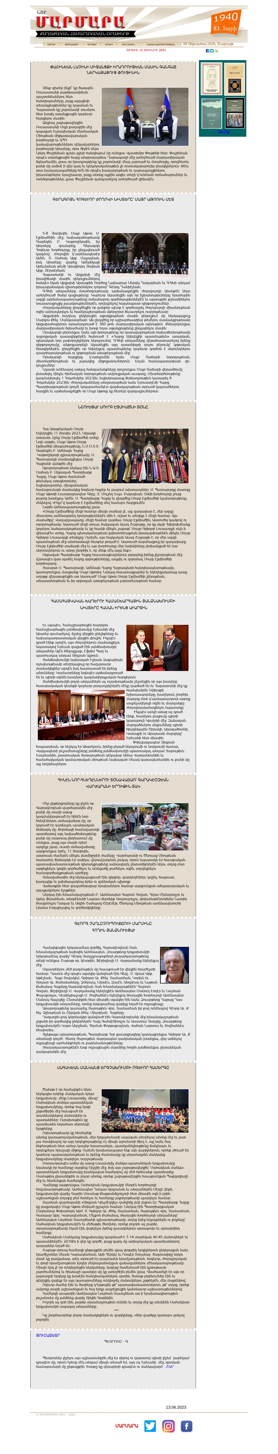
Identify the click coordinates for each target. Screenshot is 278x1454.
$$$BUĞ (169, 1367)
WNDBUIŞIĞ (48, 1335)
